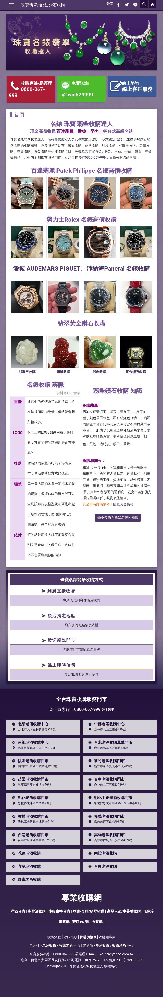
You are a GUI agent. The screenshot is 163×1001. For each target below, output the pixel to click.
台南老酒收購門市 (29, 835)
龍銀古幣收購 (59, 911)
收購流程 (54, 937)
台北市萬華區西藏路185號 (107, 748)
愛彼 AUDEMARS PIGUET (46, 268)
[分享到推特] (127, 4)
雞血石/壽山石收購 (87, 921)
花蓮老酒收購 (25, 853)
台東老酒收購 (101, 866)
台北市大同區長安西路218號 (33, 729)
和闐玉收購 (27, 372)
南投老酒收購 (101, 853)
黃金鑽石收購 (136, 372)
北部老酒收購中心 (29, 724)
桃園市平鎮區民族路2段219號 (33, 766)
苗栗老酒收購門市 (29, 779)
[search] (144, 4)
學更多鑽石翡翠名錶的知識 (117, 518)
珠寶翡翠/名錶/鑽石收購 (43, 5)
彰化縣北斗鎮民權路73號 (30, 803)
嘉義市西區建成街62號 (105, 822)
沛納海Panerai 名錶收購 (118, 268)
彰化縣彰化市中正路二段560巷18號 (113, 803)
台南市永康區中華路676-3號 (32, 840)
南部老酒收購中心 (29, 742)
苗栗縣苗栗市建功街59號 (30, 785)
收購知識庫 (107, 937)
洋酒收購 (18, 911)
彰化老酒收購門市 (29, 798)
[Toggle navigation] (11, 5)
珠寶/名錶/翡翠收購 (88, 911)
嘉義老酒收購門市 (105, 816)
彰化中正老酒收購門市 (109, 798)
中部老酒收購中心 (105, 724)
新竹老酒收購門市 (105, 761)
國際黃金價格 (123, 504)
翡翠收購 (99, 372)
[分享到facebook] (118, 4)
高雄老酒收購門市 (105, 835)
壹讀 (76, 393)
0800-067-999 (95, 158)
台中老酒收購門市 (105, 779)
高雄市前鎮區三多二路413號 (33, 748)
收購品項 (70, 937)
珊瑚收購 (63, 372)
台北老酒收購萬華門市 (109, 742)
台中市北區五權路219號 (106, 729)
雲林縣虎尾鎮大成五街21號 (32, 822)
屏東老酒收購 (25, 879)
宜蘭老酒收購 (25, 866)
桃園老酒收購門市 (29, 761)
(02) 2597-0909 (96, 960)
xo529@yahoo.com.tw (116, 954)
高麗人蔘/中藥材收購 (124, 911)
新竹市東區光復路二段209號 (109, 766)
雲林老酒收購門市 (29, 816)
